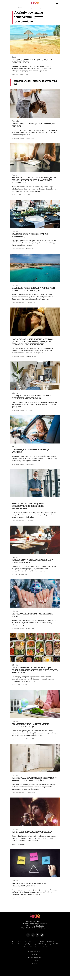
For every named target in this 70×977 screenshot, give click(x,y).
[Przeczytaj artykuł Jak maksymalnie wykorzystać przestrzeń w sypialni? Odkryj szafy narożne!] (35, 769)
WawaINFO (40, 942)
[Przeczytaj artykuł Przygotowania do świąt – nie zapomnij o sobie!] (35, 604)
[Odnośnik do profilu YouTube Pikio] (37, 935)
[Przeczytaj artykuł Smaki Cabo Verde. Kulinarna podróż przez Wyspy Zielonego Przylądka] (35, 279)
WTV (51, 942)
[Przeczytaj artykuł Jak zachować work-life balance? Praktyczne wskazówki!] (35, 874)
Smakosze (15, 944)
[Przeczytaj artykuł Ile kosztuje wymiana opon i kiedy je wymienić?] (35, 440)
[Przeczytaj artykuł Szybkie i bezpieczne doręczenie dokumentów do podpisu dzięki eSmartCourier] (35, 495)
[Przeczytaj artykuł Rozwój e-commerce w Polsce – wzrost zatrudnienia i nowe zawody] (35, 386)
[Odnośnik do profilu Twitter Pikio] (33, 935)
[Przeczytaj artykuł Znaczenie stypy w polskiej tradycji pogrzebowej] (35, 225)
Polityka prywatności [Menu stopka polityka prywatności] (35, 957)
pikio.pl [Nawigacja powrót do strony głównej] (14, 8)
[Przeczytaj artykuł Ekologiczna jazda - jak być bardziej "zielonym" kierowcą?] (35, 715)
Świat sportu (39, 946)
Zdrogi (34, 944)
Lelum (22, 942)
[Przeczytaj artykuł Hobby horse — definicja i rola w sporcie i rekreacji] (35, 114)
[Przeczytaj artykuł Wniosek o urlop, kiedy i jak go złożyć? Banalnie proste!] (35, 50)
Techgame (29, 944)
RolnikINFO (46, 942)
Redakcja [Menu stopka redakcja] (35, 960)
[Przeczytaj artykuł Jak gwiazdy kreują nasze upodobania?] (35, 821)
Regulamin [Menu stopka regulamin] (35, 954)
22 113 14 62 (40, 926)
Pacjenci (34, 942)
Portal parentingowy (47, 944)
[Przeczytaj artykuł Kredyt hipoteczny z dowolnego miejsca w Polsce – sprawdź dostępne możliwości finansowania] (35, 169)
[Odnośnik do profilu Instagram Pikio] (42, 935)
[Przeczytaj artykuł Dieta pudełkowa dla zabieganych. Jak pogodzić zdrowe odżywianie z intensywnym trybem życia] (35, 659)
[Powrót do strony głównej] (35, 916)
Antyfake (39, 944)
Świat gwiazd (31, 946)
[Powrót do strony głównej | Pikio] (35, 3)
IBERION (35, 922)
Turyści (55, 942)
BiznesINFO (28, 942)
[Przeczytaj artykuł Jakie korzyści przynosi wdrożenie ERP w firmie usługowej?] (35, 551)
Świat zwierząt (22, 944)
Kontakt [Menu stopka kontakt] (35, 964)
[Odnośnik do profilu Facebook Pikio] (28, 935)
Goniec (45, 946)
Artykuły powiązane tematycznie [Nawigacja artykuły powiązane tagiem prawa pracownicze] (26, 8)
